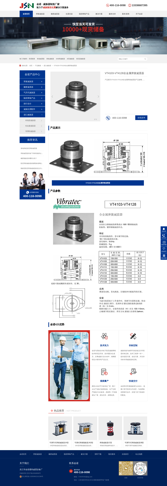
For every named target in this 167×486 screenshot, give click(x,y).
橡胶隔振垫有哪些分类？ (29, 159)
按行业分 (27, 104)
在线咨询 (141, 118)
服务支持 (112, 14)
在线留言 (125, 454)
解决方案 (99, 14)
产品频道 (38, 65)
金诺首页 (26, 14)
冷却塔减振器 (60, 59)
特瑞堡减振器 (30, 120)
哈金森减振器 (30, 126)
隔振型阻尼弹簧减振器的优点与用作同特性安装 (36, 169)
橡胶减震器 (55, 14)
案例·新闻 (125, 14)
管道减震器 (40, 59)
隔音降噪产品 (84, 14)
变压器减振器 (80, 59)
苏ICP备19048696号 (34, 473)
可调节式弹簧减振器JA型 (59, 443)
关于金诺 (139, 14)
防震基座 (32, 59)
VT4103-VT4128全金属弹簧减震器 (65, 65)
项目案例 (111, 454)
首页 (31, 65)
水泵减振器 (70, 59)
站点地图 (138, 454)
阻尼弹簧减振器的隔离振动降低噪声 (33, 164)
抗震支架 (69, 14)
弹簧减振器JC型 (106, 443)
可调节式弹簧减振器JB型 (134, 443)
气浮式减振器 (29, 93)
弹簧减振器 (40, 14)
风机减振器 (50, 59)
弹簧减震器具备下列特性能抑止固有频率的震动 (36, 154)
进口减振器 (48, 65)
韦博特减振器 (30, 131)
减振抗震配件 (29, 109)
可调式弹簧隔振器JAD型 (84, 443)
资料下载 (98, 454)
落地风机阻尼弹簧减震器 (29, 149)
